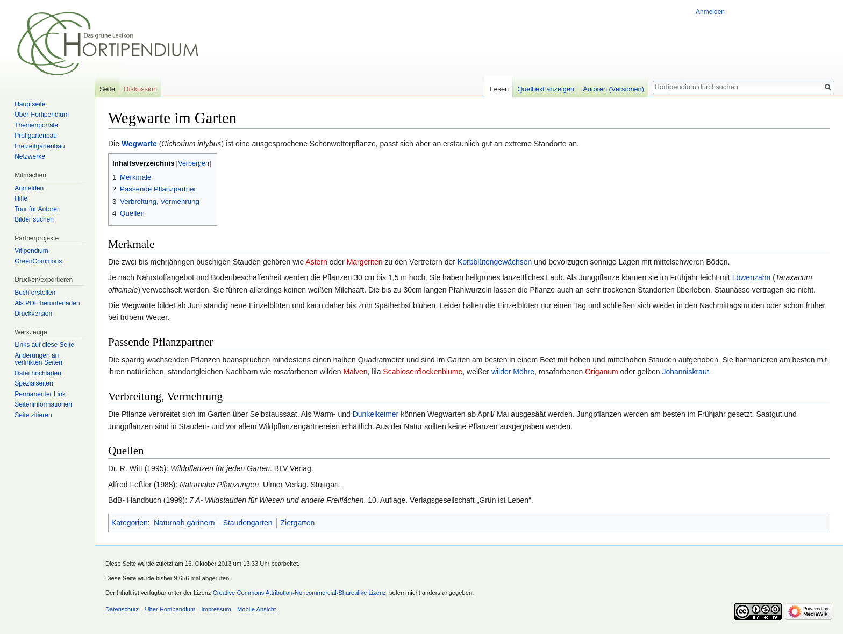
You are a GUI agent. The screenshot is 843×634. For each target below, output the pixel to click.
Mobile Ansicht (256, 609)
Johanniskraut (685, 371)
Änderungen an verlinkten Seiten (38, 359)
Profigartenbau (36, 135)
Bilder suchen (34, 219)
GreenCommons (38, 261)
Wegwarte (139, 143)
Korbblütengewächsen (495, 262)
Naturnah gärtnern (184, 522)
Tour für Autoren (37, 209)
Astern (316, 262)
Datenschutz (122, 609)
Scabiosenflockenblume (422, 371)
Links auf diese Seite (44, 344)
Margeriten (365, 262)
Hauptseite (30, 104)
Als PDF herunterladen (47, 303)
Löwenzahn (751, 277)
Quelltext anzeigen (545, 89)
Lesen (499, 89)
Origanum (601, 371)
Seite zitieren (33, 415)
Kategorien (129, 522)
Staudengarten (248, 522)
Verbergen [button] (193, 163)
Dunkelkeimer (376, 414)
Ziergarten (298, 522)
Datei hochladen (38, 373)
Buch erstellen (35, 292)
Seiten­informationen (43, 404)
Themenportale (36, 125)
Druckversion (33, 313)
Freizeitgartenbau (40, 146)
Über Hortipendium (42, 114)
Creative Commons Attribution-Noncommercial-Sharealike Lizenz (299, 592)
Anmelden (710, 12)
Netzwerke (30, 156)
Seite (107, 89)
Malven (355, 371)
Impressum (216, 609)
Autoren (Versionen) (613, 89)
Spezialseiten (34, 383)
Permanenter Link (40, 394)
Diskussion (140, 89)
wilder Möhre (512, 371)
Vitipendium (31, 250)
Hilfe (21, 198)
